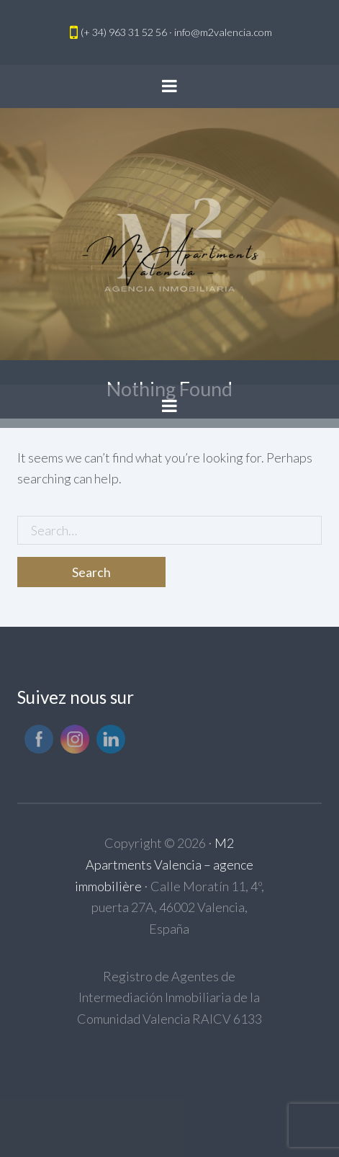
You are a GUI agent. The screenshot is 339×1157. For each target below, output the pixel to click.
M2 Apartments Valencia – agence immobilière (164, 864)
